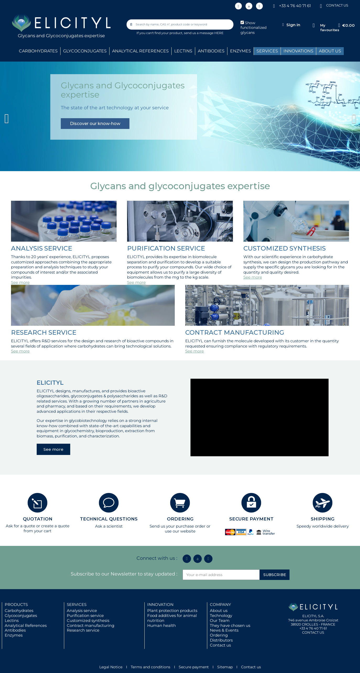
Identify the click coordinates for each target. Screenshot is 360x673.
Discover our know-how (95, 123)
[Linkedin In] (238, 6)
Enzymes (14, 635)
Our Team (220, 620)
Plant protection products (172, 610)
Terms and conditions (150, 667)
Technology (221, 615)
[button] (27, 116)
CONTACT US (337, 5)
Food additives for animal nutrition (172, 618)
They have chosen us (230, 625)
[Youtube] (259, 6)
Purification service (85, 615)
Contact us (220, 645)
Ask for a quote (20, 525)
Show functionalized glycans (253, 27)
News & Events (224, 630)
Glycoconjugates (21, 615)
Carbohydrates (19, 610)
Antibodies (15, 630)
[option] (180, 116)
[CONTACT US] (321, 6)
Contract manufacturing (90, 625)
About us (218, 610)
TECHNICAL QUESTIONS (109, 519)
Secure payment (194, 667)
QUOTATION (37, 519)
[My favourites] (313, 25)
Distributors (221, 640)
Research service (83, 630)
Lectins (12, 620)
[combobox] (180, 24)
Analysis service (82, 610)
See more (20, 282)
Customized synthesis (88, 620)
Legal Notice (110, 667)
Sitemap (225, 667)
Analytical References (26, 625)
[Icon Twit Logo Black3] (249, 6)
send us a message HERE (203, 33)
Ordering (219, 635)
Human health (161, 625)
